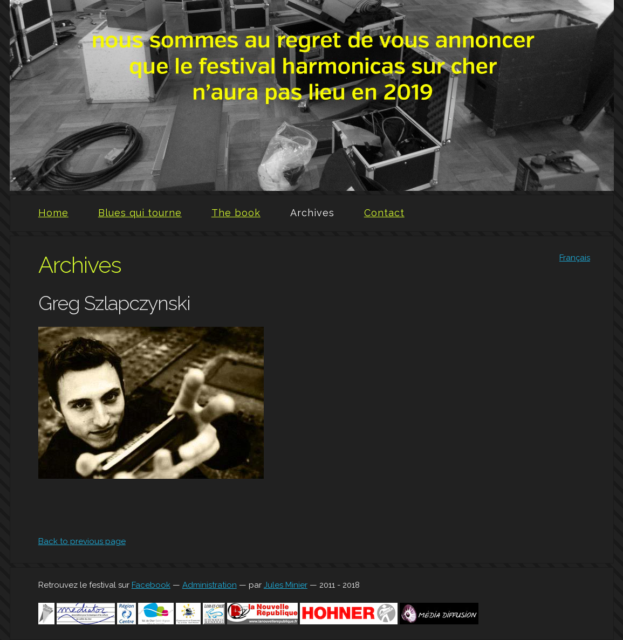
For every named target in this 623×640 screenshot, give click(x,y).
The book (236, 212)
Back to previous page (82, 541)
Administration (209, 585)
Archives (312, 212)
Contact (384, 212)
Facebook (151, 585)
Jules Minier (285, 585)
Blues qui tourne (140, 212)
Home (53, 212)
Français (574, 258)
